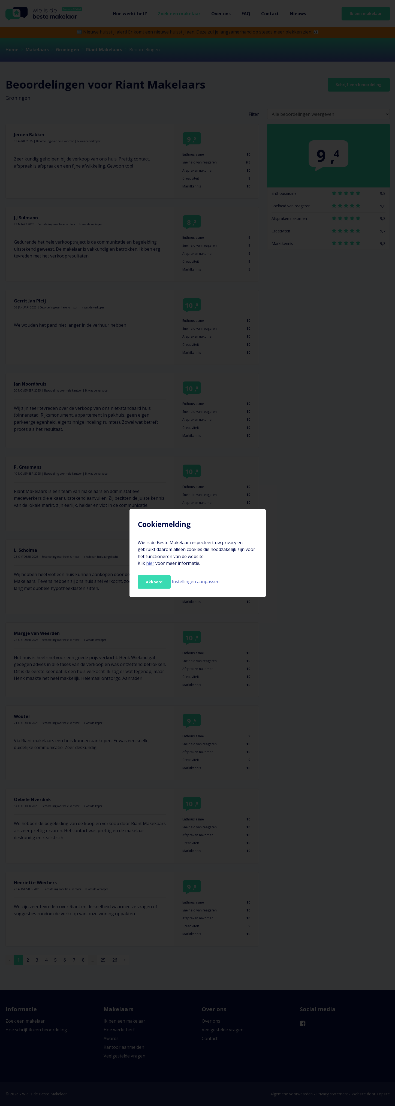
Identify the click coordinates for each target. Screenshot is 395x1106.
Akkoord (154, 581)
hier (150, 563)
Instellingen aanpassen (195, 581)
